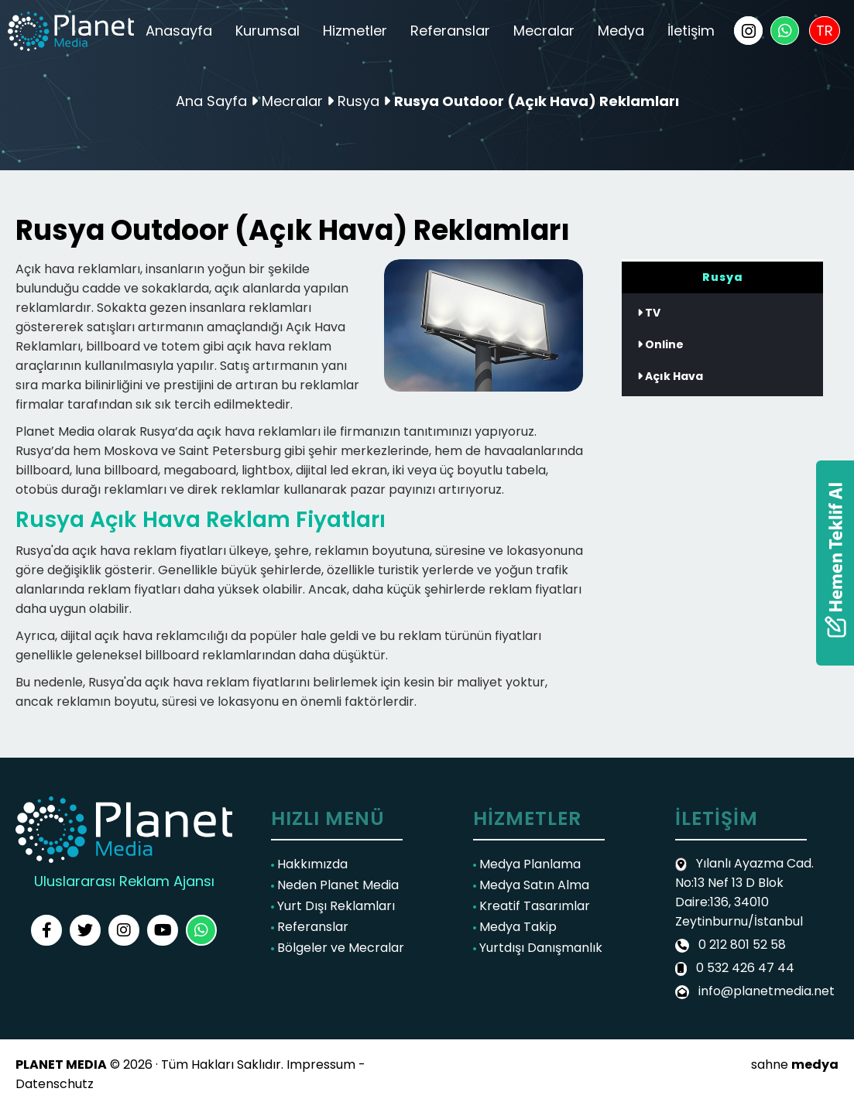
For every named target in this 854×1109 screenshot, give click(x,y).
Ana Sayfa (211, 101)
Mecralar (543, 30)
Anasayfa (179, 30)
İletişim (691, 30)
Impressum (320, 1064)
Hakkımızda (309, 864)
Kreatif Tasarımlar (531, 906)
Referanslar (450, 30)
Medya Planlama (527, 864)
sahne (795, 1064)
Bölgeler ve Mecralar (337, 948)
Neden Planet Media (335, 885)
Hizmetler (355, 30)
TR (824, 30)
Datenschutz (54, 1084)
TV (648, 312)
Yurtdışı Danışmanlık (537, 948)
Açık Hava (670, 376)
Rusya (360, 101)
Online (660, 344)
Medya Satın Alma (531, 885)
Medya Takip (515, 927)
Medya (621, 30)
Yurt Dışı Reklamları (333, 906)
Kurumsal (267, 30)
